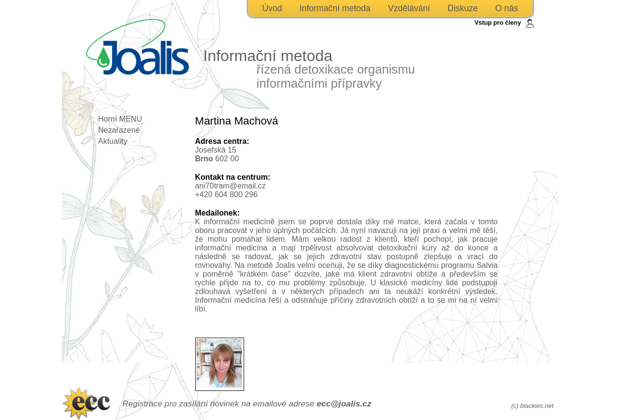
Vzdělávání (409, 8)
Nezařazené (119, 130)
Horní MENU (120, 119)
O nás (507, 8)
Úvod (272, 8)
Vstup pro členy (498, 22)
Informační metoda (335, 8)
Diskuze (463, 8)
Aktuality (112, 141)
